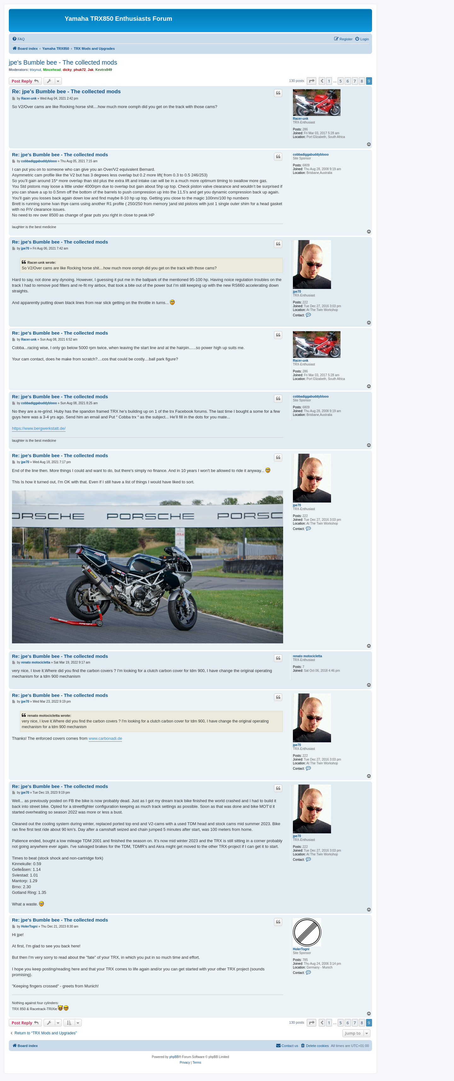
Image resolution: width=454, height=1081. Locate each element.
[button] (311, 81)
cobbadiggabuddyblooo (311, 154)
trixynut (35, 70)
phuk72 (79, 70)
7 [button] (355, 81)
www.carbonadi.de (105, 738)
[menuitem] (18, 39)
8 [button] (362, 81)
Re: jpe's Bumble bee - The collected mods (66, 92)
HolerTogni (301, 949)
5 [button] (341, 81)
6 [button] (347, 81)
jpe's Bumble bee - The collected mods (63, 62)
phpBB (174, 1057)
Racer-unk (300, 118)
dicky (67, 70)
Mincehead (52, 70)
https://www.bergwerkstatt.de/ (39, 428)
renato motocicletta (307, 656)
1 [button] (329, 81)
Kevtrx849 (104, 70)
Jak (90, 70)
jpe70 (297, 291)
